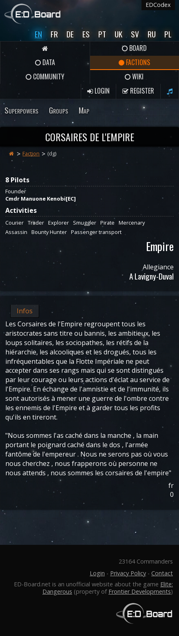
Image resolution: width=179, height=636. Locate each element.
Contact (162, 573)
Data (45, 62)
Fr (54, 34)
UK (118, 34)
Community (45, 76)
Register (138, 91)
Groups (58, 110)
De (70, 34)
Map (84, 110)
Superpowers (21, 110)
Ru (152, 34)
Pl (168, 34)
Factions (134, 62)
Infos (25, 310)
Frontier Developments (139, 591)
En (38, 34)
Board (134, 48)
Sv (135, 34)
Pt (102, 34)
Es (86, 34)
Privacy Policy (128, 573)
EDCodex (158, 5)
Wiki (134, 76)
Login (98, 91)
